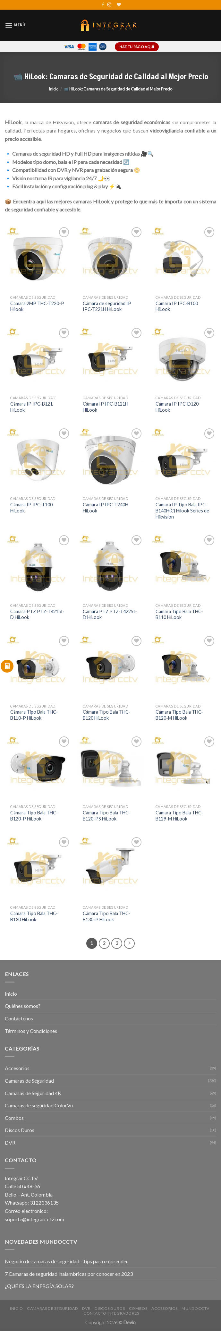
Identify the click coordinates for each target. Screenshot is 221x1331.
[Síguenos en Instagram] (109, 5)
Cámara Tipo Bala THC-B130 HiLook (34, 916)
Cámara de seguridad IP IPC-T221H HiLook (107, 306)
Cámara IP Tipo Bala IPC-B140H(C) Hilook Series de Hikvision (182, 510)
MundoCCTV (195, 1308)
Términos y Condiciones (31, 1031)
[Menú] (15, 25)
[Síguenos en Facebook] (103, 5)
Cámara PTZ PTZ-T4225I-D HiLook (110, 614)
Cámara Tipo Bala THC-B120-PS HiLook (106, 815)
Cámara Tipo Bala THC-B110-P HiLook (34, 715)
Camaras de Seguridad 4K (33, 1093)
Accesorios (17, 1068)
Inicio (53, 88)
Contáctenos (19, 1018)
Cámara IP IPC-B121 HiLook (31, 407)
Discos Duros (19, 1130)
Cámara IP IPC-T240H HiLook (105, 507)
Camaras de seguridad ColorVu (39, 1105)
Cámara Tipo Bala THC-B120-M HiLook (179, 715)
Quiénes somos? (22, 1006)
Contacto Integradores (111, 1313)
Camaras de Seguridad (29, 1081)
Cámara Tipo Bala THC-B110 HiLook (179, 614)
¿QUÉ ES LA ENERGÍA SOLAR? (39, 1286)
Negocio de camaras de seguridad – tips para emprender (66, 1261)
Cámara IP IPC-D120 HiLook (177, 407)
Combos (14, 1118)
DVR (10, 1142)
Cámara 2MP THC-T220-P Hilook (37, 306)
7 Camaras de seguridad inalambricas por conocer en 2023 (69, 1274)
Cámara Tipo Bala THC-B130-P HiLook (106, 916)
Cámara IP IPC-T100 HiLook (31, 507)
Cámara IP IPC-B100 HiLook (177, 306)
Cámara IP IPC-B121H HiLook (105, 407)
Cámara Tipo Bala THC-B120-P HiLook (34, 815)
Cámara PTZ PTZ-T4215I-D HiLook (37, 614)
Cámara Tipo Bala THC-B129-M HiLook (179, 815)
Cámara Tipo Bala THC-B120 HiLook (106, 715)
